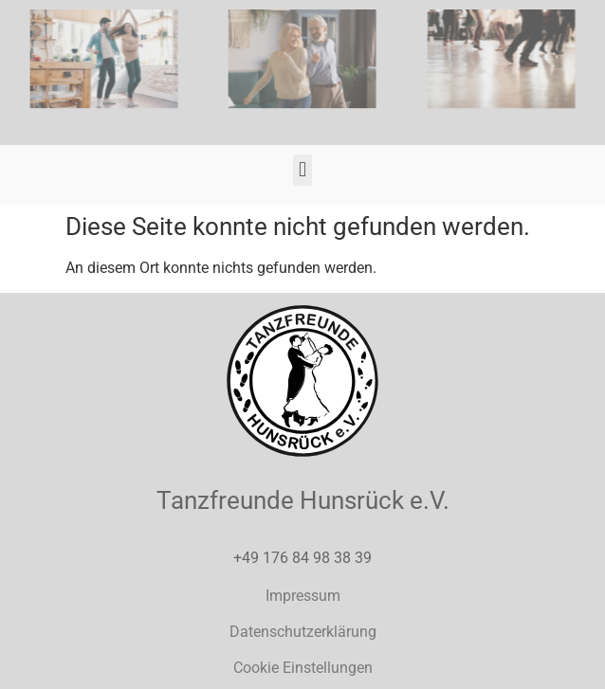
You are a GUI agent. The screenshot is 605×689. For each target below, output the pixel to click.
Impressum (303, 596)
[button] (302, 170)
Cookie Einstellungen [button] (303, 668)
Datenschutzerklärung (302, 632)
